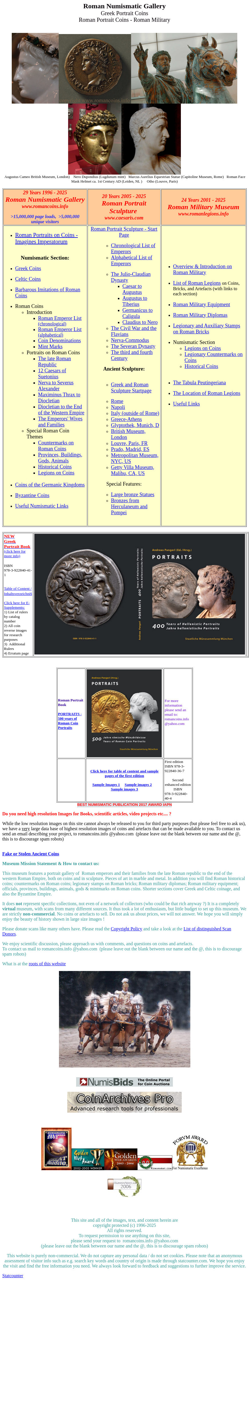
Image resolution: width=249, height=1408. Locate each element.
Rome (117, 401)
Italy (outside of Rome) (135, 413)
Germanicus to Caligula (137, 313)
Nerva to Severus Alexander (56, 385)
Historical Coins (55, 467)
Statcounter (12, 1275)
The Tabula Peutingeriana (199, 382)
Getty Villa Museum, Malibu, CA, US (132, 470)
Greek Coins (28, 268)
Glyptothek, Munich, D (135, 425)
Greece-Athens (126, 419)
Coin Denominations (59, 340)
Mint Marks (50, 346)
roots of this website (47, 963)
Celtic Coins (28, 279)
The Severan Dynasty (133, 346)
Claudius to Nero (140, 322)
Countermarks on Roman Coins (56, 446)
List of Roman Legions (197, 283)
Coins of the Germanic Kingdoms (50, 485)
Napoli (118, 407)
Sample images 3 (124, 789)
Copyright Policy (126, 928)
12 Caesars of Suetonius (52, 373)
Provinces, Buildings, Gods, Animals (60, 458)
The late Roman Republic (54, 361)
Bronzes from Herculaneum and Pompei (129, 506)
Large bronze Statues (133, 494)
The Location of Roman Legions (206, 393)
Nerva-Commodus (130, 340)
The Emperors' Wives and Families (60, 422)
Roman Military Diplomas (200, 315)
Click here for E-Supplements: (17, 605)
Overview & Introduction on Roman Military (202, 269)
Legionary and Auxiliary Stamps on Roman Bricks (206, 329)
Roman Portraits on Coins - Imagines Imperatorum (46, 238)
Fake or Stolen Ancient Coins (30, 853)
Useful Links (186, 404)
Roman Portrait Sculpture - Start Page (124, 232)
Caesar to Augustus (132, 289)
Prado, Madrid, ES (130, 449)
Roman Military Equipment (201, 304)
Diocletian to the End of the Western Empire (61, 410)
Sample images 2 (138, 784)
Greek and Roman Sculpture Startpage (131, 387)
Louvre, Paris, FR (129, 443)
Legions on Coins (56, 473)
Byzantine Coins (32, 495)
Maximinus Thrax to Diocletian (59, 398)
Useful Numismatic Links (41, 506)
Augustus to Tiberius (134, 301)
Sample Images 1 (106, 784)
